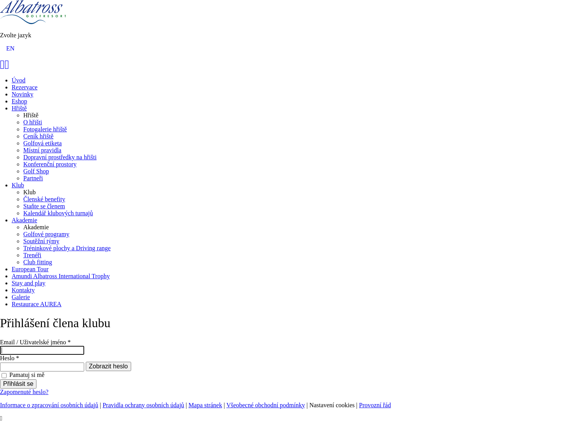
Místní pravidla (42, 150)
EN (10, 48)
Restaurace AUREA (36, 304)
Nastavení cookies (332, 405)
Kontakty (23, 290)
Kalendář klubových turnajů (58, 213)
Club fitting (37, 262)
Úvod (19, 80)
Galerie (21, 297)
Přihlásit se (18, 383)
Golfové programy (46, 234)
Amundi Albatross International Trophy (61, 276)
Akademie (24, 220)
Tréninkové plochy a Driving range (67, 248)
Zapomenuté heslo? (24, 392)
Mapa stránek (205, 405)
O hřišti (32, 122)
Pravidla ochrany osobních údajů (143, 405)
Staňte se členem (44, 206)
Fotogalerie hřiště (45, 129)
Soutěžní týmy (41, 241)
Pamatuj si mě (27, 374)
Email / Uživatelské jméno (35, 342)
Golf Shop (36, 171)
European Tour (30, 269)
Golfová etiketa (42, 143)
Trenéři (32, 255)
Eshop (19, 101)
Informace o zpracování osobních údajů (49, 405)
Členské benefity (44, 199)
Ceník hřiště (38, 136)
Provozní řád (375, 405)
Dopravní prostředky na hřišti (60, 157)
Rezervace (25, 87)
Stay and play (28, 283)
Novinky (22, 94)
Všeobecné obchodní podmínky (265, 405)
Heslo (9, 358)
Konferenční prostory (49, 164)
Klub (18, 185)
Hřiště (19, 108)
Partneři (33, 178)
